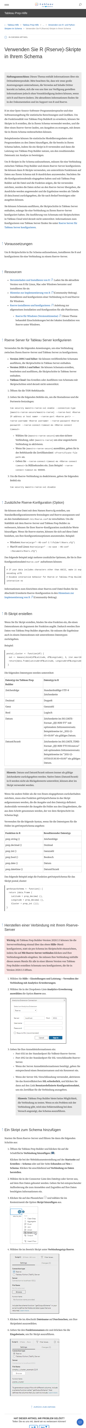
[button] (6, 4)
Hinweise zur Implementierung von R (31, 292)
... (44, 25)
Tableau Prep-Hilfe (31, 25)
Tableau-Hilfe (11, 25)
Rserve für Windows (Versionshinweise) (38, 316)
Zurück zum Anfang (43, 1407)
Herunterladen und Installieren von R (31, 280)
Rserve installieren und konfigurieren (31, 305)
